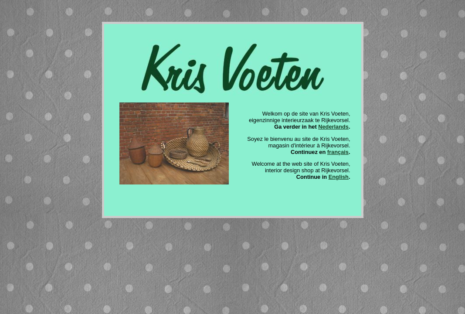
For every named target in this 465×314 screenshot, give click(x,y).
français (338, 152)
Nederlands (333, 126)
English (339, 177)
